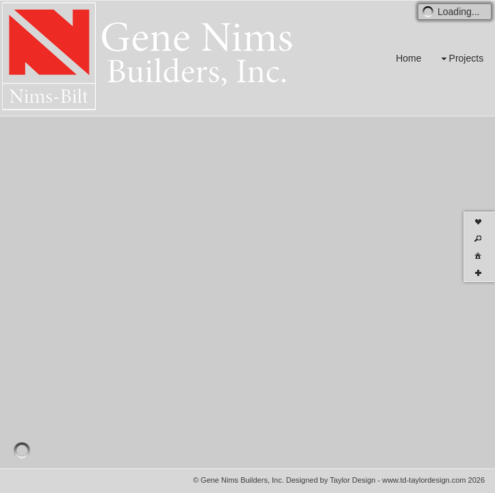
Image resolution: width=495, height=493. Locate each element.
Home (408, 58)
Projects (461, 58)
